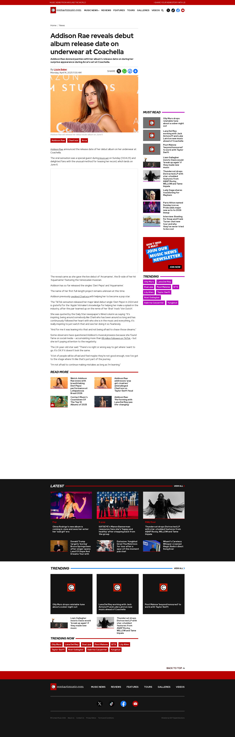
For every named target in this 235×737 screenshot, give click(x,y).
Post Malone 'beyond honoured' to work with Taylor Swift (173, 148)
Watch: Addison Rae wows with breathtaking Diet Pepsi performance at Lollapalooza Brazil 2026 (79, 386)
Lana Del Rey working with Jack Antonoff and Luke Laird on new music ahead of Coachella (173, 136)
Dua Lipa (148, 287)
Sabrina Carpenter (154, 302)
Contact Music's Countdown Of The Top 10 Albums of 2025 (79, 401)
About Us (71, 718)
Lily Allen (149, 292)
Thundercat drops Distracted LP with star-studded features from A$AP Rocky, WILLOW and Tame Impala (173, 179)
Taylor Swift (163, 292)
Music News (91, 10)
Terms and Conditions (106, 718)
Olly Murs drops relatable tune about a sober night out (173, 122)
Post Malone (163, 287)
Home (53, 25)
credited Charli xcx (80, 296)
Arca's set (104, 158)
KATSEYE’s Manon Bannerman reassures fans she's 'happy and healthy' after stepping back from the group (117, 530)
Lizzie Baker (60, 69)
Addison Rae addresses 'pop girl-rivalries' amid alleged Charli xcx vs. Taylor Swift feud (123, 384)
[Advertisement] (164, 65)
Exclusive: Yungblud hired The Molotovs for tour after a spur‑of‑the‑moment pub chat (128, 546)
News (62, 25)
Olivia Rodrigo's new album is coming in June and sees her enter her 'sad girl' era (71, 529)
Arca (84, 140)
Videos (156, 10)
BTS (175, 287)
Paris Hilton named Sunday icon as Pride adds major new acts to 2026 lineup (173, 207)
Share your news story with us (169, 2)
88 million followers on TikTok (116, 338)
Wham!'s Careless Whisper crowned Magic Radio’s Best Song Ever (173, 545)
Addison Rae (58, 140)
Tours (131, 10)
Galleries (143, 10)
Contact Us (80, 718)
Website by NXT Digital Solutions (173, 718)
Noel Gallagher (152, 297)
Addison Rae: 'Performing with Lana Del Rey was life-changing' (123, 401)
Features (119, 10)
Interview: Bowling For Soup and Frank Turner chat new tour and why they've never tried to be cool (173, 222)
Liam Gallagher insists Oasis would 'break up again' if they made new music (173, 162)
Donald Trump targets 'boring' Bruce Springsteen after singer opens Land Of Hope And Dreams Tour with (80, 547)
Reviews (106, 10)
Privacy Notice (91, 718)
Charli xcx (73, 140)
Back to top (176, 668)
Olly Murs (149, 281)
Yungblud (172, 302)
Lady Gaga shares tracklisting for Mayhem (172, 192)
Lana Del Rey (164, 281)
